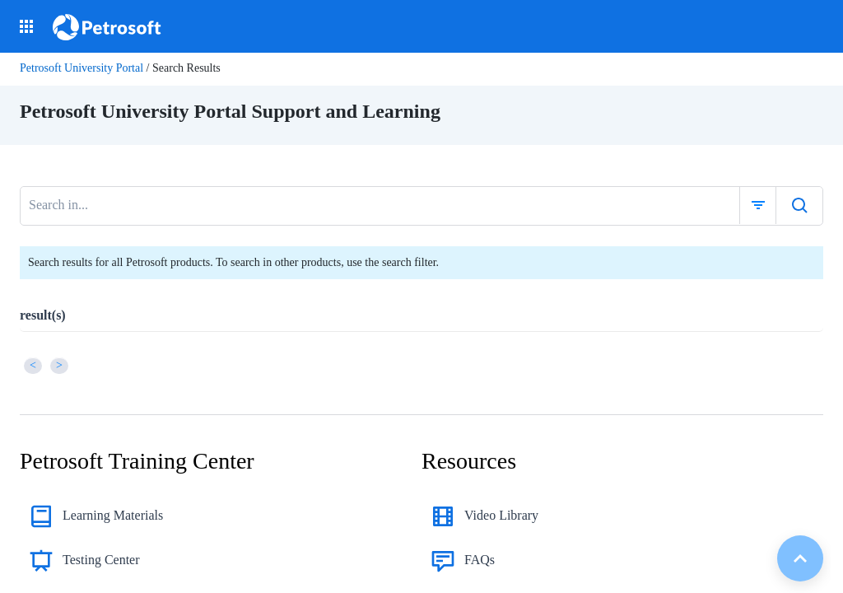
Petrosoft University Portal (81, 68)
